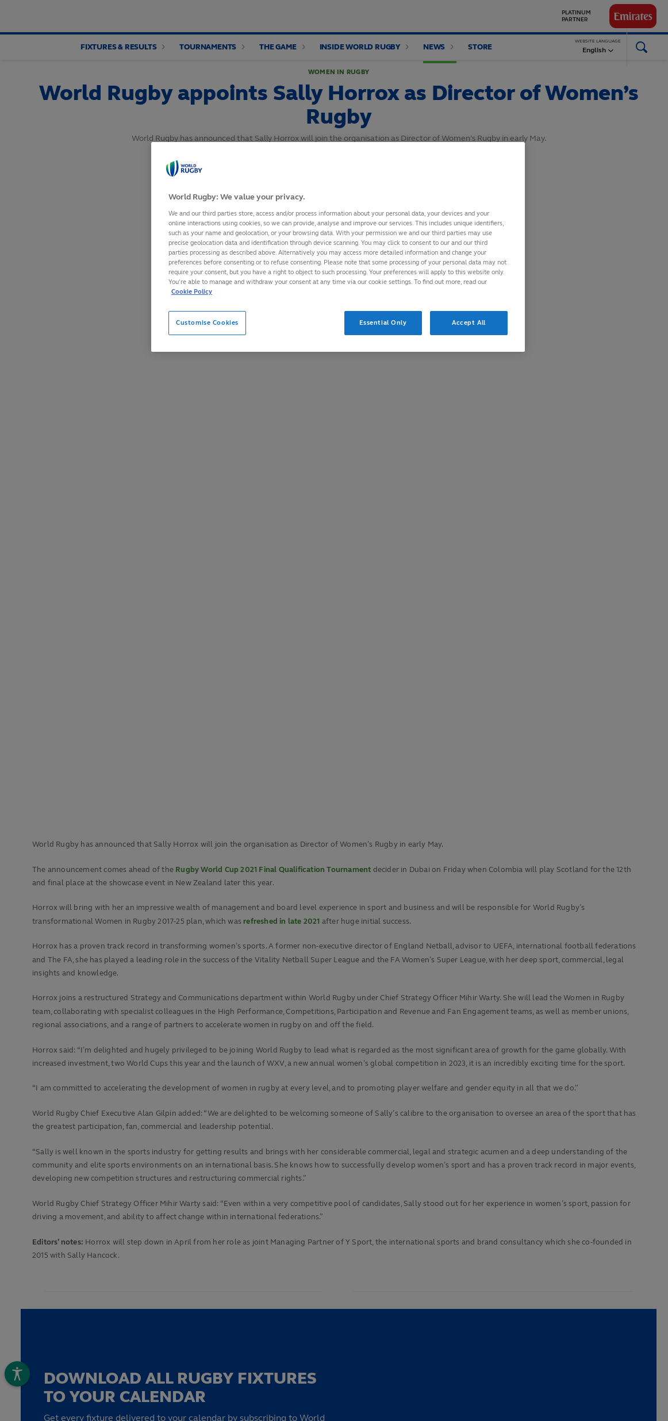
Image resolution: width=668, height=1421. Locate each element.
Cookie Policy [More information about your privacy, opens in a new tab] (191, 291)
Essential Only (383, 322)
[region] (338, 247)
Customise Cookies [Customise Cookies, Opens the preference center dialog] (207, 322)
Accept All (469, 322)
